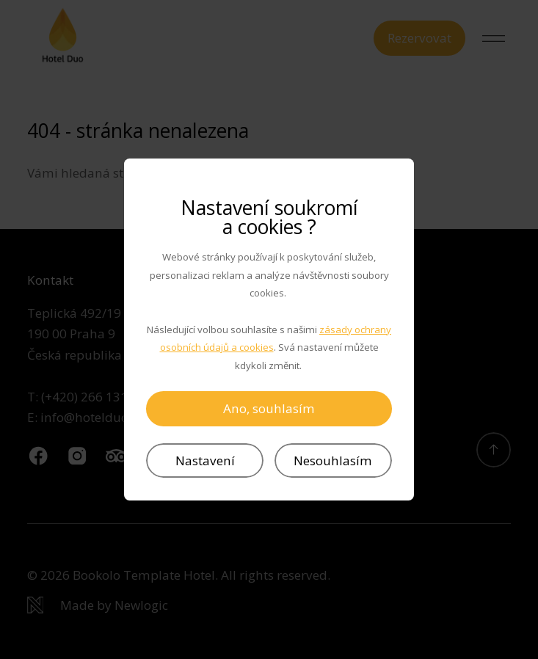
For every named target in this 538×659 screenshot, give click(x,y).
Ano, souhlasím (269, 408)
